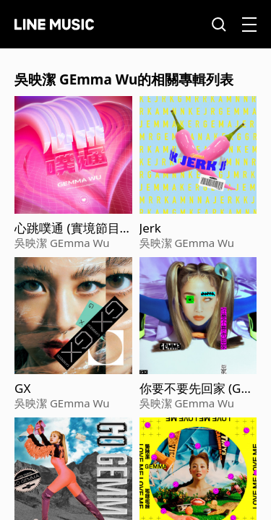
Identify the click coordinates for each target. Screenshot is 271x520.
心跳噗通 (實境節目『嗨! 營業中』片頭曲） (67, 228)
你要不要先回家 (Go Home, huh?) (194, 388)
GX (22, 388)
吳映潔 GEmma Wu (62, 242)
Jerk (150, 228)
